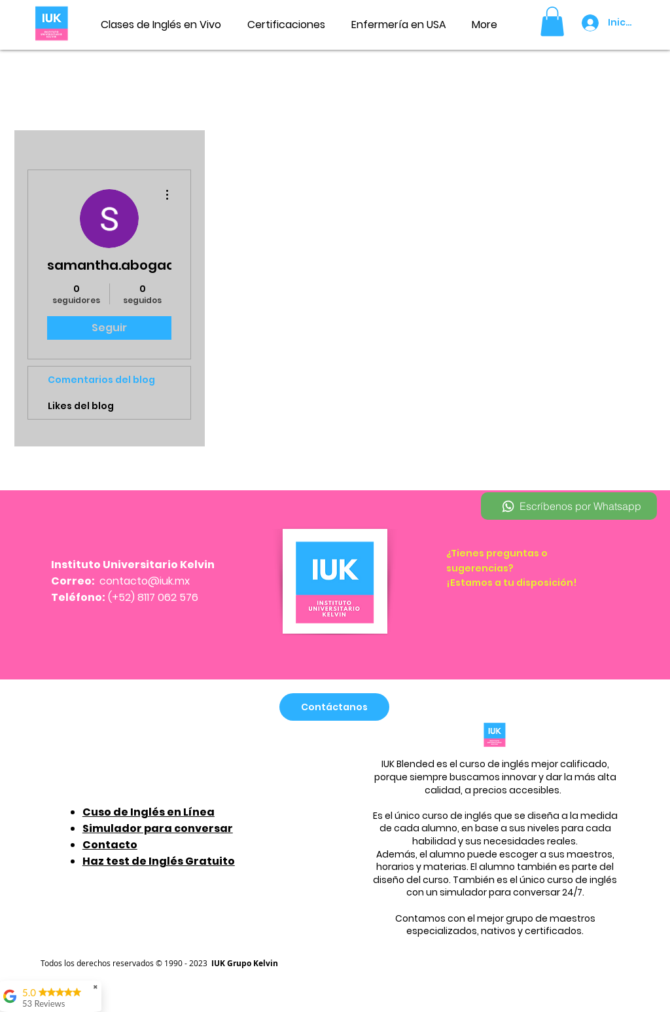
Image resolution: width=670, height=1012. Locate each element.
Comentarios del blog (101, 379)
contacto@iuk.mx (144, 580)
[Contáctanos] (334, 707)
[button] (552, 21)
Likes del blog (81, 405)
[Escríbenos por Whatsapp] (569, 506)
